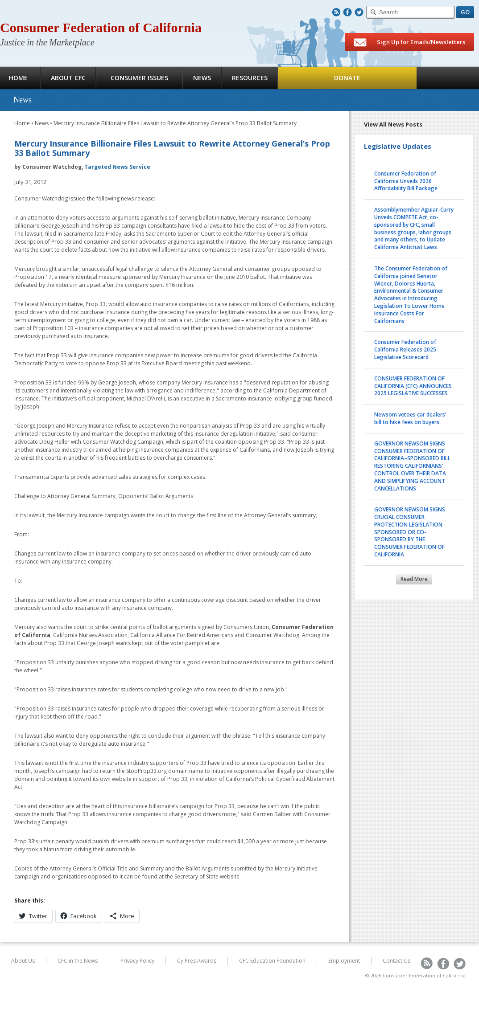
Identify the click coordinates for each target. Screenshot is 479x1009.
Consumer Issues (139, 78)
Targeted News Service (117, 167)
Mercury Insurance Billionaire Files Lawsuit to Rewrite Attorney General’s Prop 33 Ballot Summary (175, 123)
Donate (347, 78)
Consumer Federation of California (101, 27)
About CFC (68, 78)
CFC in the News (78, 960)
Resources (250, 78)
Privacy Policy (137, 960)
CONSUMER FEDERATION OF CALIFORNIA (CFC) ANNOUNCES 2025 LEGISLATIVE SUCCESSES (413, 386)
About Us (23, 960)
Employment (344, 960)
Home (22, 123)
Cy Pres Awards (196, 960)
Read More (414, 579)
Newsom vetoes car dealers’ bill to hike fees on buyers (410, 418)
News (202, 78)
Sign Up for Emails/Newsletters (409, 42)
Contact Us (396, 960)
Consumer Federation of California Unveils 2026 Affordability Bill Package (406, 181)
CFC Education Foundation (272, 960)
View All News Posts (393, 124)
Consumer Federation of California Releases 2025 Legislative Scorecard (405, 349)
